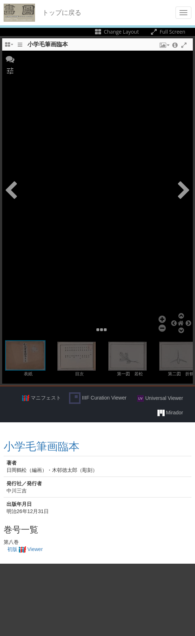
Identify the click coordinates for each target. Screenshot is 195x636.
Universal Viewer (160, 398)
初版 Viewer (25, 549)
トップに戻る (61, 12)
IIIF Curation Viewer (97, 398)
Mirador (170, 413)
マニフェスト (41, 398)
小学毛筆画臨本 (41, 446)
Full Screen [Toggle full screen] (167, 31)
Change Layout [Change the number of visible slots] (116, 31)
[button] (10, 58)
